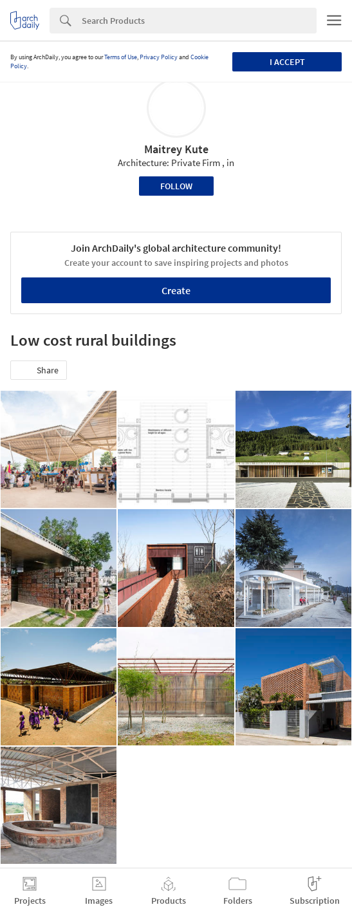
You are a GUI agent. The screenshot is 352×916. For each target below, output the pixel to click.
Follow (176, 186)
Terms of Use (120, 57)
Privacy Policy (159, 57)
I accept (287, 62)
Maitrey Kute (176, 149)
